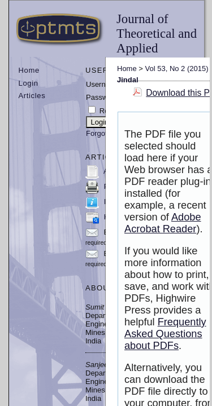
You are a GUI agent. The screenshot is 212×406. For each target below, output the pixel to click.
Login (28, 83)
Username (103, 84)
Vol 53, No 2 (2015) (177, 68)
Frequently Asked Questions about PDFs (165, 333)
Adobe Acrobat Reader (162, 223)
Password (102, 97)
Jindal (128, 80)
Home (29, 70)
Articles (32, 95)
